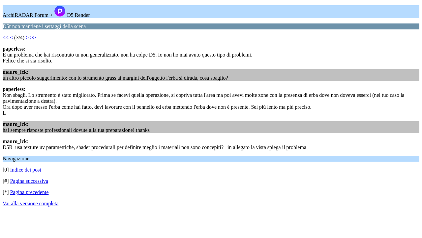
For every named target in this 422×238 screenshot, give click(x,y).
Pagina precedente (29, 192)
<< (6, 37)
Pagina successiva (29, 181)
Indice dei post (25, 170)
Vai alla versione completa (30, 203)
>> (33, 37)
